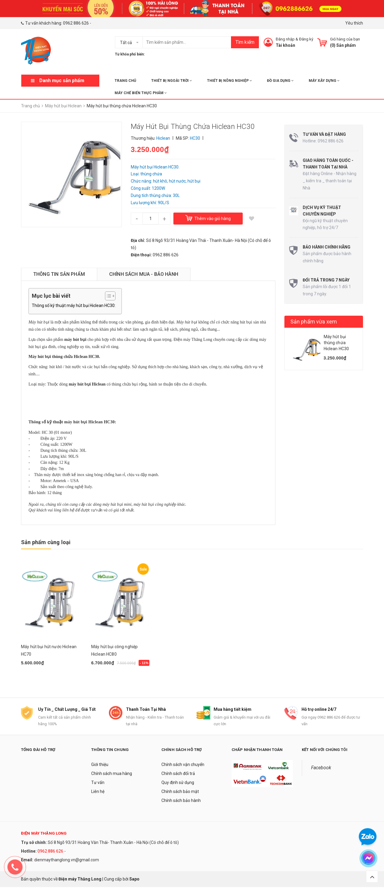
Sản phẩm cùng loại (45, 542)
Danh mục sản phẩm (61, 80)
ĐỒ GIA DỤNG (280, 81)
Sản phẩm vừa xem (313, 321)
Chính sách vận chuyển (182, 765)
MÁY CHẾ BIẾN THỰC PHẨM (141, 93)
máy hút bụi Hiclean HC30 (89, 422)
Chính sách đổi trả (178, 774)
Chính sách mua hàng (111, 774)
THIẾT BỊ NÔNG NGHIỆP (229, 81)
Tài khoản (285, 45)
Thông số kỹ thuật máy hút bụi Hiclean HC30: (74, 305)
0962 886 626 (76, 23)
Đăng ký (306, 39)
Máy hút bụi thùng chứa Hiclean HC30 (336, 342)
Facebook (321, 768)
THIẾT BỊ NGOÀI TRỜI (171, 81)
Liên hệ (97, 792)
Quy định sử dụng (177, 783)
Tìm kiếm (245, 42)
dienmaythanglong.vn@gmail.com (66, 860)
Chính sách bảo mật (180, 792)
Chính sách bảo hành (181, 801)
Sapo (134, 879)
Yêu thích (354, 23)
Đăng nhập (285, 39)
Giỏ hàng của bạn (345, 39)
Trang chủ (125, 81)
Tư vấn (97, 783)
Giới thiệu (99, 765)
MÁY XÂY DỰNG (324, 81)
